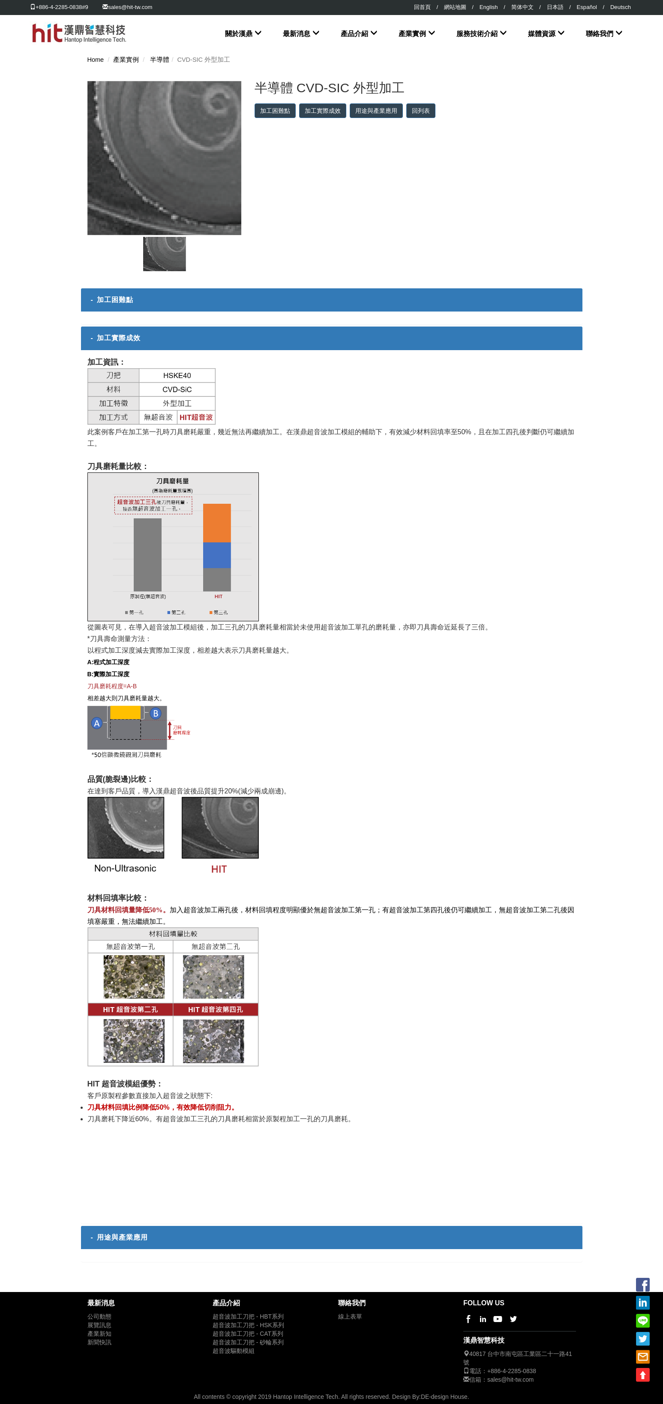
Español (587, 7)
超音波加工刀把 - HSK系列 (248, 1325)
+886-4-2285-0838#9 (59, 7)
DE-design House (444, 1396)
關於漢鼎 (238, 33)
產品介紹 (354, 33)
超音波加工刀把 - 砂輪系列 (248, 1342)
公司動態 (99, 1316)
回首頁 (422, 7)
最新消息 (296, 33)
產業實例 (412, 33)
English (489, 7)
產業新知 (99, 1334)
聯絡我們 (599, 33)
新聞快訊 (99, 1342)
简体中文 (522, 7)
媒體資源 (541, 33)
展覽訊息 (99, 1325)
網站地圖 (455, 7)
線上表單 (350, 1316)
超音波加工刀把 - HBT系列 (248, 1316)
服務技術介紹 (477, 33)
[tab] (331, 300)
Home (95, 59)
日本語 (555, 7)
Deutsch (620, 7)
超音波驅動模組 (234, 1351)
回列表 (421, 110)
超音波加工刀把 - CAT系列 (248, 1334)
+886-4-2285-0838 (511, 1371)
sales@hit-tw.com (130, 7)
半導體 (159, 59)
